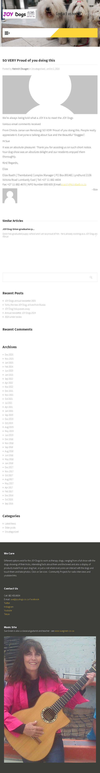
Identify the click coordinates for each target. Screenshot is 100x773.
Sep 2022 (9, 378)
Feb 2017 (9, 491)
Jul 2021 (8, 402)
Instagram (8, 606)
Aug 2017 (9, 479)
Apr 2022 (9, 382)
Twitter (7, 603)
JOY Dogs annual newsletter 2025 (20, 300)
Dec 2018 (9, 439)
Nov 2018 (9, 443)
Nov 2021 (9, 394)
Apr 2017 (9, 487)
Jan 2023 (9, 374)
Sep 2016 (9, 503)
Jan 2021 (9, 410)
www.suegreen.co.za (64, 630)
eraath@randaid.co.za (73, 184)
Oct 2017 (9, 475)
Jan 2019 (9, 435)
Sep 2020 (9, 415)
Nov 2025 (9, 358)
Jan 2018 (9, 463)
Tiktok (7, 614)
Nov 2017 (9, 471)
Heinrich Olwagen (20, 68)
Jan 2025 (9, 362)
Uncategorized (12, 531)
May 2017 (9, 483)
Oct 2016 (9, 499)
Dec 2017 (9, 467)
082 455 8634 (88, 14)
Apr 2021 (9, 406)
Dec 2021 (9, 390)
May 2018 (9, 459)
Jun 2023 (9, 370)
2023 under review (13, 316)
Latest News (10, 523)
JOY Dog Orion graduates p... (18, 229)
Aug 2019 (9, 427)
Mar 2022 (9, 386)
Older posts (10, 527)
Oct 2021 (9, 398)
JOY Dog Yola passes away (17, 308)
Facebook (34, 599)
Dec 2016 (9, 495)
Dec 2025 (9, 354)
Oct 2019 (9, 423)
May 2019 (9, 431)
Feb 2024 (9, 366)
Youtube (8, 610)
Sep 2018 (9, 447)
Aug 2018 (9, 451)
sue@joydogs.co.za (19, 599)
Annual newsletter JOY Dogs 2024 (20, 312)
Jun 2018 (9, 455)
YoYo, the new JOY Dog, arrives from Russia (25, 304)
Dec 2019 (9, 419)
